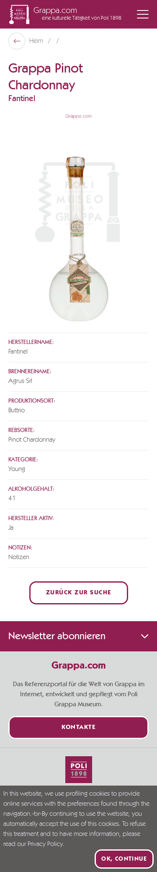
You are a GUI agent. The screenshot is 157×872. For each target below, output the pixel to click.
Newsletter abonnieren (78, 636)
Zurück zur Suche (78, 593)
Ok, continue (124, 859)
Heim (37, 41)
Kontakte (78, 727)
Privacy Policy (45, 844)
